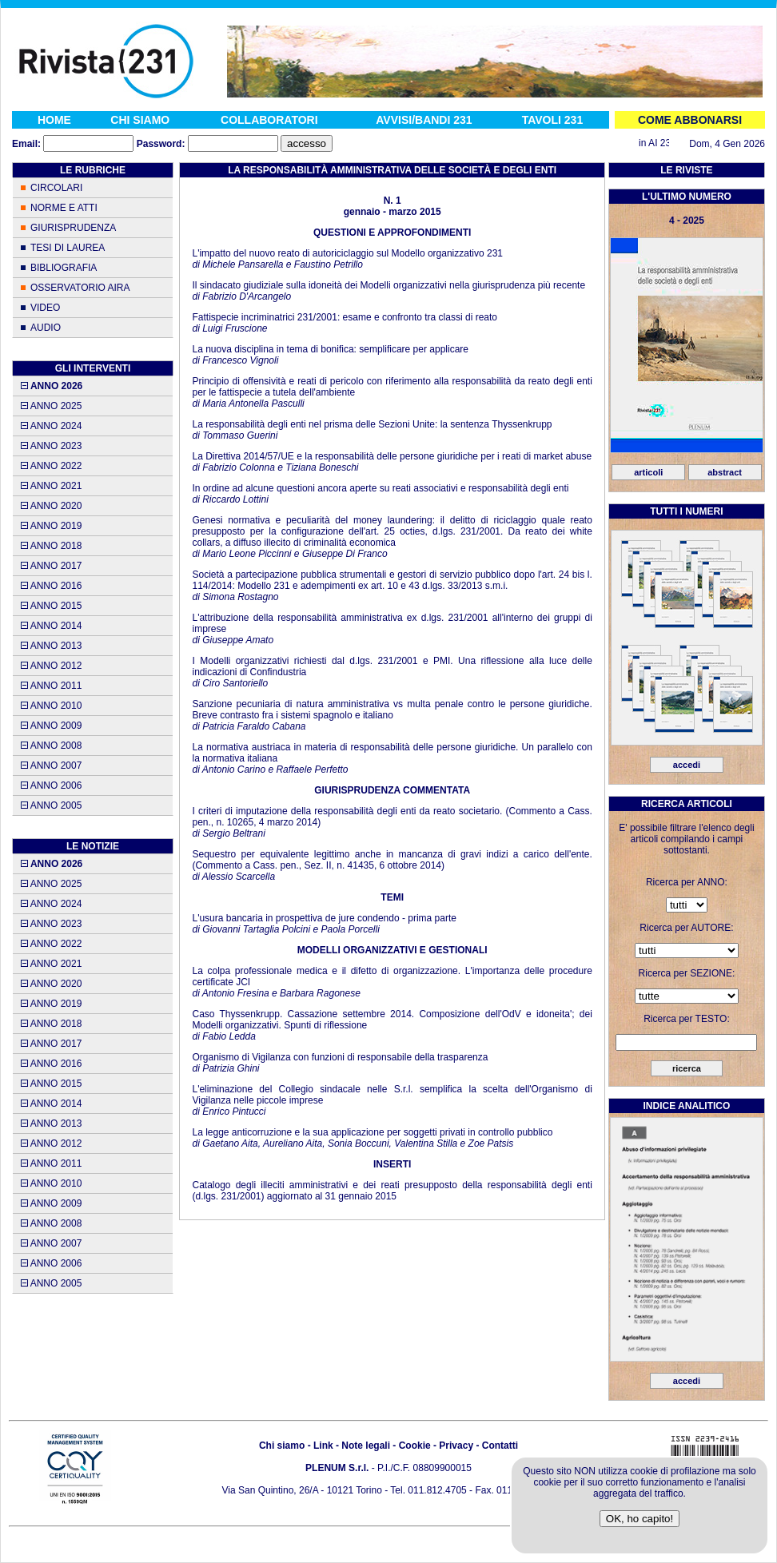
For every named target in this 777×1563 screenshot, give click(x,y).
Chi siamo (282, 1445)
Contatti (500, 1445)
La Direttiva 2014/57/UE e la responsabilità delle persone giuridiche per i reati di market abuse (392, 456)
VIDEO (45, 307)
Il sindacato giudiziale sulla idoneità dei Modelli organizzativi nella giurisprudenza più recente (388, 285)
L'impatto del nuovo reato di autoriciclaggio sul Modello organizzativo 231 (347, 253)
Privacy (456, 1445)
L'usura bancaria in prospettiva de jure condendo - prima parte (324, 918)
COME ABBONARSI (690, 119)
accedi (686, 765)
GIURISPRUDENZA (73, 227)
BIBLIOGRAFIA (63, 267)
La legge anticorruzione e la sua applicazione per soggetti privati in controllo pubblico (372, 1132)
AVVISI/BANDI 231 (424, 119)
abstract (724, 472)
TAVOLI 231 (553, 119)
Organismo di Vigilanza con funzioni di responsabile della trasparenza (340, 1057)
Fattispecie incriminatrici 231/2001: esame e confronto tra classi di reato (344, 317)
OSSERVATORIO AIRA (80, 287)
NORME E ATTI (64, 207)
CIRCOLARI (56, 187)
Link (323, 1445)
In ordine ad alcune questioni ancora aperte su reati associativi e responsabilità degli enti (380, 488)
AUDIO (45, 327)
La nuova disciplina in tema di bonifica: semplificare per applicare (330, 349)
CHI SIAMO (139, 119)
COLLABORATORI (269, 119)
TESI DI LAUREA (67, 247)
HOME (54, 119)
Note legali (365, 1445)
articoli (648, 472)
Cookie (415, 1445)
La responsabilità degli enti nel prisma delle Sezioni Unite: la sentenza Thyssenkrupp (372, 424)
